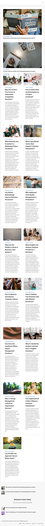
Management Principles (9, 341)
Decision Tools (28, 341)
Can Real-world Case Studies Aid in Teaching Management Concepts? (19, 71)
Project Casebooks (29, 87)
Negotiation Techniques (9, 451)
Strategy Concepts (8, 87)
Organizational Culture (9, 292)
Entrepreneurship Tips (7, 36)
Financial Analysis (29, 242)
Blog (24, 523)
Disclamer (34, 523)
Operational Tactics (29, 139)
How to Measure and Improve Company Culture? (11, 296)
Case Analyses (6, 69)
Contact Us (28, 523)
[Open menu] (43, 2)
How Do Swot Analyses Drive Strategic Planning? (16, 507)
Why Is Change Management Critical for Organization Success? (10, 403)
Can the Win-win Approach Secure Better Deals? (11, 456)
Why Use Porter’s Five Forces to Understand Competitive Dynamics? (11, 94)
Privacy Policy (40, 523)
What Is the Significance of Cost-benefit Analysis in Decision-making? (21, 512)
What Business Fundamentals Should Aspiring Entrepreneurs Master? (19, 38)
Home (20, 523)
